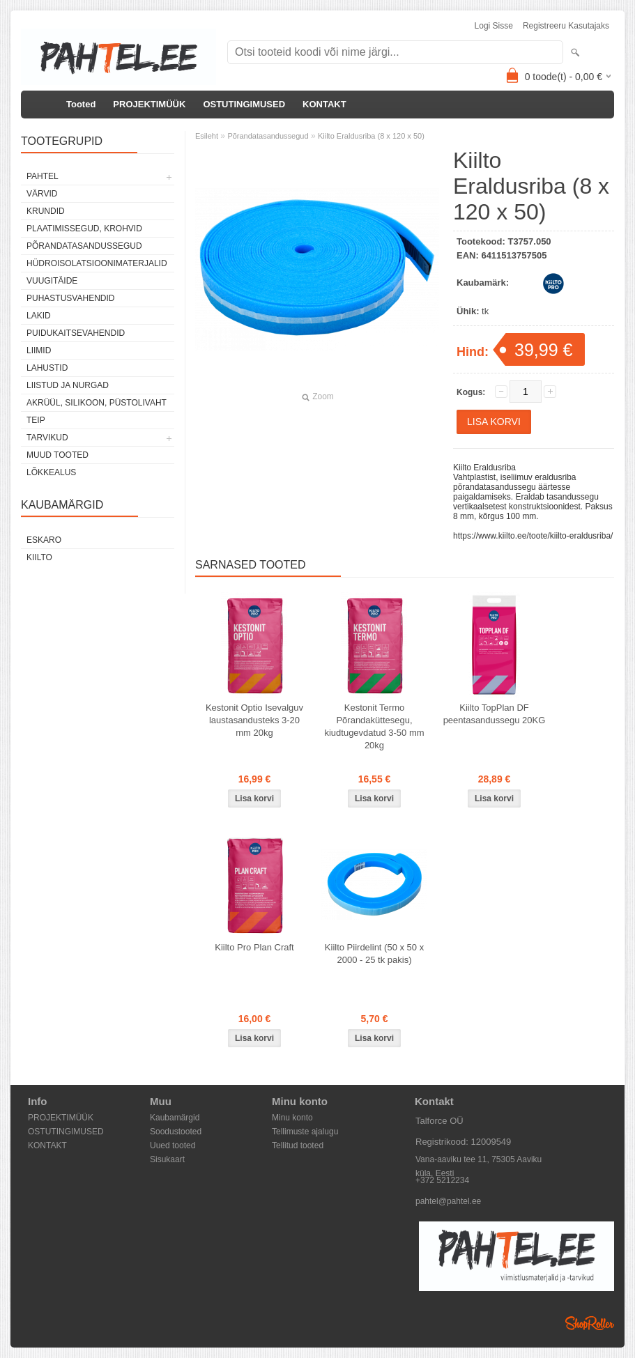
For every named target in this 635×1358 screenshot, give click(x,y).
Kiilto (39, 557)
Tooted (80, 104)
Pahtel (42, 176)
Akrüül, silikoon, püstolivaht (96, 403)
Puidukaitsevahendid (75, 333)
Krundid (45, 211)
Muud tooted (57, 455)
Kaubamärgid (174, 1117)
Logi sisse (494, 26)
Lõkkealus (51, 472)
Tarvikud (47, 437)
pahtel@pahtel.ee (448, 1201)
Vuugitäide (51, 281)
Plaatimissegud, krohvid (84, 228)
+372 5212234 (442, 1180)
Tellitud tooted (297, 1145)
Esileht (206, 136)
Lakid (38, 316)
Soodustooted (175, 1131)
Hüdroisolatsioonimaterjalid (96, 263)
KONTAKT (324, 104)
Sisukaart (167, 1159)
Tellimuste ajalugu (305, 1131)
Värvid (41, 194)
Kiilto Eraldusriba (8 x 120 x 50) (371, 136)
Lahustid (47, 368)
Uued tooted (172, 1145)
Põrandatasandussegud (84, 246)
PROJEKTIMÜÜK (149, 104)
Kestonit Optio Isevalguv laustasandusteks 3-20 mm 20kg (254, 720)
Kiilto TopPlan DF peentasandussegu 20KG (494, 713)
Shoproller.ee (589, 1323)
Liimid (38, 350)
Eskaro (43, 540)
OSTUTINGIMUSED (244, 104)
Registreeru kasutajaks (566, 26)
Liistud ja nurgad (67, 385)
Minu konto (292, 1117)
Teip (35, 420)
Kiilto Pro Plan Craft (254, 947)
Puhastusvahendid (70, 298)
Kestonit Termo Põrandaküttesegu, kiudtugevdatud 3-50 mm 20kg (374, 726)
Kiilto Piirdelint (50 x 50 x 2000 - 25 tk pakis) (374, 953)
